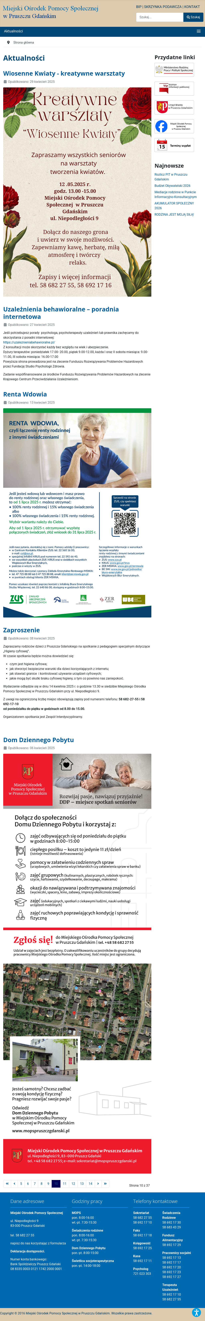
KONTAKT (192, 7)
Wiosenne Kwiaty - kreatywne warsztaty (64, 73)
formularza (58, 1243)
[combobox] (160, 17)
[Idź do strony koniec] (105, 1184)
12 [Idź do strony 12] (73, 1184)
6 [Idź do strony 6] (28, 1184)
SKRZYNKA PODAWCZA (163, 7)
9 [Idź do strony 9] (48, 1184)
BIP (139, 7)
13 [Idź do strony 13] (82, 1184)
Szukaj (193, 17)
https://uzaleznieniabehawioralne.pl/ (29, 342)
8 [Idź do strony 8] (41, 1184)
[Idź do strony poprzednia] (14, 1184)
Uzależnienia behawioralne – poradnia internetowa (61, 313)
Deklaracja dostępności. (27, 1251)
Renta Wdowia (25, 394)
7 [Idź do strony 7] (35, 1184)
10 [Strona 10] (56, 1184)
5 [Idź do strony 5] (21, 1184)
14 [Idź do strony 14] (90, 1184)
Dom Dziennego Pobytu (38, 740)
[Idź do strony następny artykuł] (98, 1184)
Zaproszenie (21, 630)
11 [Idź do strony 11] (64, 1184)
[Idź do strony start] (7, 1184)
